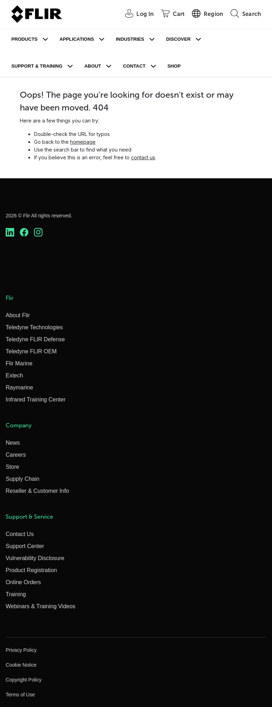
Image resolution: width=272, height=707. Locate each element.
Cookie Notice (21, 665)
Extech (14, 375)
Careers (16, 455)
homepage (83, 142)
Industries (130, 39)
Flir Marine (19, 363)
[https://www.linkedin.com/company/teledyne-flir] (10, 232)
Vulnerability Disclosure (35, 558)
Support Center (25, 546)
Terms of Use (20, 694)
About (92, 66)
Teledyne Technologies (34, 327)
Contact (134, 66)
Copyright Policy (23, 680)
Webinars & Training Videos (40, 606)
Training (16, 594)
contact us (143, 157)
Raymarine (19, 387)
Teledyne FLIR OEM (31, 351)
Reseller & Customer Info (37, 491)
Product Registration (31, 570)
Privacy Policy (21, 650)
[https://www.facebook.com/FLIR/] (24, 232)
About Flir (18, 315)
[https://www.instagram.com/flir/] (38, 232)
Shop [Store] (174, 66)
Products (24, 39)
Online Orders (23, 582)
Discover (178, 39)
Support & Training (36, 66)
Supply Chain (22, 479)
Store (12, 467)
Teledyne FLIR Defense (35, 339)
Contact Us (20, 534)
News (13, 443)
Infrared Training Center (36, 400)
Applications (77, 39)
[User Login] (135, 14)
